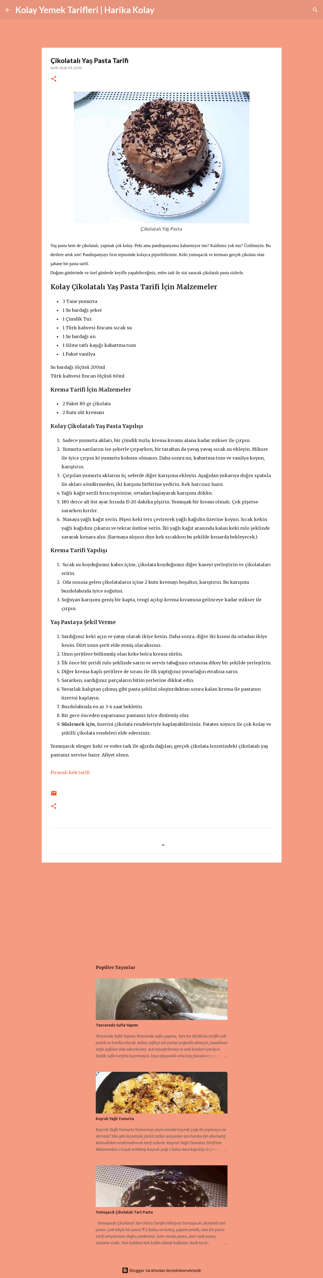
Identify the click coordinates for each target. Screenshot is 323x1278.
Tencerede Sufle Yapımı (117, 1025)
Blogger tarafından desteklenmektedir (161, 1270)
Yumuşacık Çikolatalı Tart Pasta (124, 1212)
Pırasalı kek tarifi (70, 772)
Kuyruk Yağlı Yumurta (115, 1119)
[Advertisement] (162, 909)
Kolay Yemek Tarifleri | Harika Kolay (85, 9)
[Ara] (162, 9)
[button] (53, 79)
